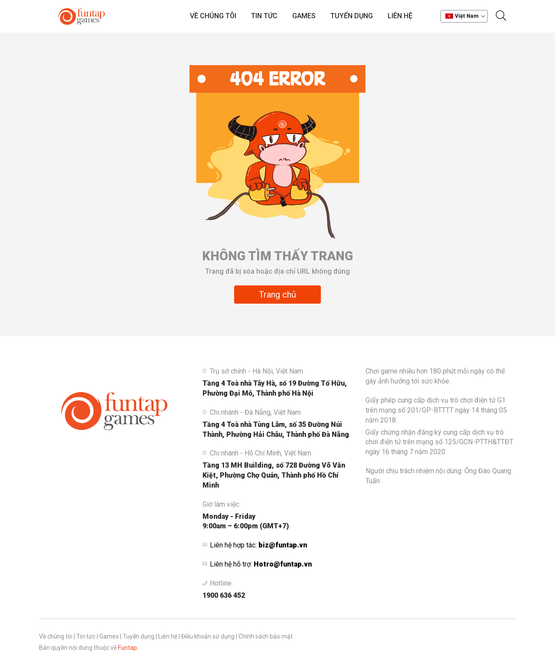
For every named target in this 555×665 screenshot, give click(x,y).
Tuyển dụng (351, 16)
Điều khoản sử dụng (208, 636)
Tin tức (264, 16)
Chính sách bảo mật (265, 636)
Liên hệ (400, 16)
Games (304, 16)
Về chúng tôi (213, 16)
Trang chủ (277, 294)
